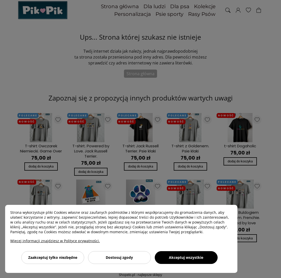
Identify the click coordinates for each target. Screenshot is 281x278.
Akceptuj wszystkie (186, 257)
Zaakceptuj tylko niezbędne (52, 257)
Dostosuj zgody (119, 257)
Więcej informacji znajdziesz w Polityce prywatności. (55, 240)
